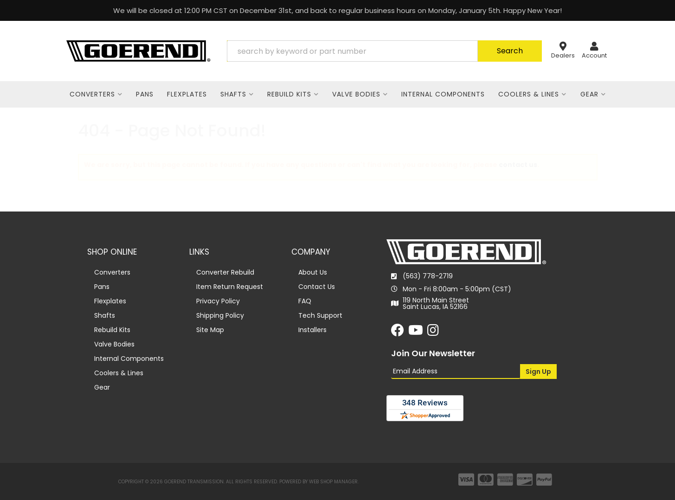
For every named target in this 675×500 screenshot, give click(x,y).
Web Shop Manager (333, 481)
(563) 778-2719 (428, 276)
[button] (384, 51)
